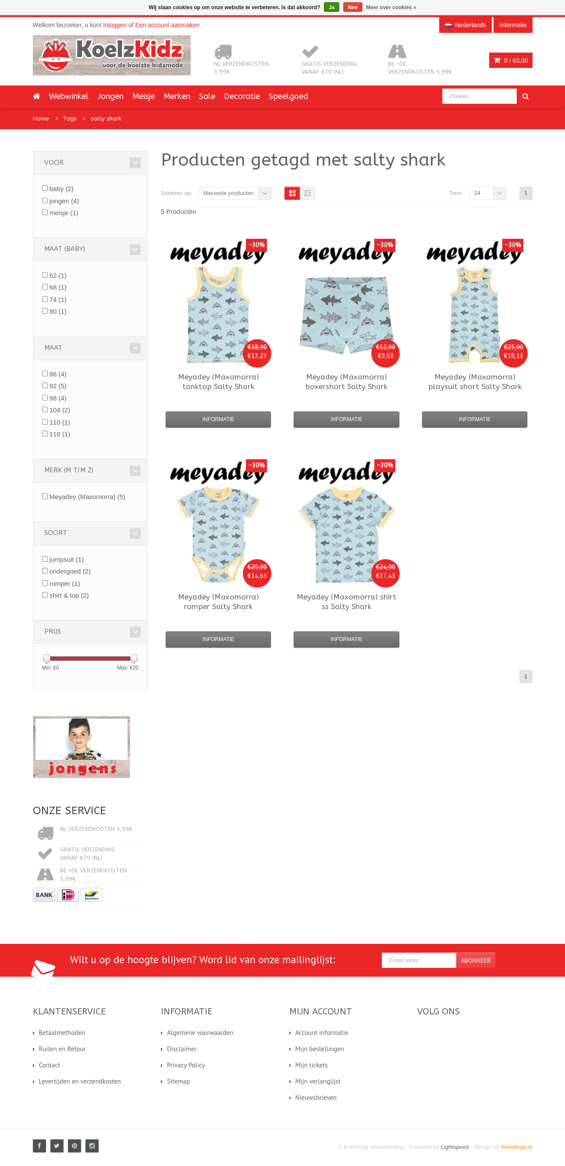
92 (58, 386)
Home (41, 118)
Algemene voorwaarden (200, 1032)
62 (58, 275)
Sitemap (178, 1081)
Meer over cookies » (391, 7)
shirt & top (69, 595)
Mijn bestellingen (320, 1049)
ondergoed (70, 571)
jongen (64, 201)
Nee (353, 7)
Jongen (110, 96)
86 (58, 374)
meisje (64, 212)
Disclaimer (182, 1049)
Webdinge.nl (516, 1147)
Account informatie (321, 1032)
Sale (207, 96)
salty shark (106, 118)
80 (58, 311)
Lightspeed (455, 1147)
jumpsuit (67, 559)
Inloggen (115, 24)
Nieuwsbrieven (316, 1097)
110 (60, 422)
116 (60, 434)
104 (60, 410)
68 (58, 287)
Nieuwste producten (228, 193)
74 (58, 299)
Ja (331, 7)
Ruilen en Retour (62, 1049)
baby (62, 188)
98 (58, 398)
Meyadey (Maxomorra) (87, 496)
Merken (176, 96)
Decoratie (242, 96)
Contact (49, 1065)
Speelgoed (288, 96)
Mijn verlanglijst (318, 1081)
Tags (70, 118)
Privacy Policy (186, 1065)
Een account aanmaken (167, 24)
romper (65, 583)
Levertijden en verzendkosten (80, 1081)
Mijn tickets (311, 1065)
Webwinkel (69, 96)
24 (477, 193)
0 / (511, 60)
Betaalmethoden (62, 1032)
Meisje (143, 96)
